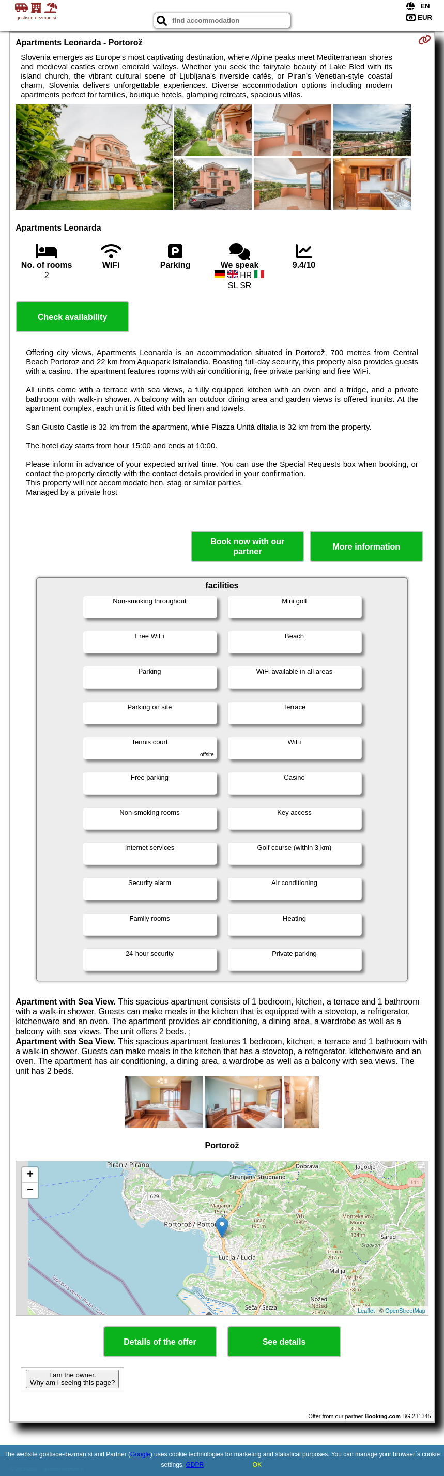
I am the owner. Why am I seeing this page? (72, 1379)
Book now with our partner (247, 546)
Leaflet (366, 1310)
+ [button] (30, 1175)
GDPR (195, 1464)
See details (284, 1341)
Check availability (72, 317)
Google (140, 1454)
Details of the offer (160, 1341)
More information (366, 546)
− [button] (30, 1190)
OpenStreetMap (405, 1310)
